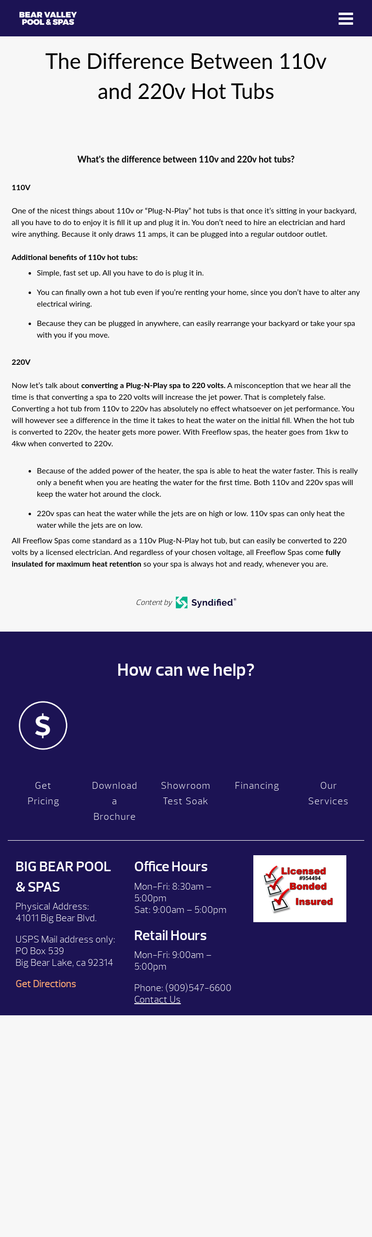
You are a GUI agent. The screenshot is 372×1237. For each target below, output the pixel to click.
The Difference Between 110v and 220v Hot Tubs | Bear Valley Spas (48, 18)
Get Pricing (44, 793)
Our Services (328, 793)
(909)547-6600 (198, 988)
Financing (257, 786)
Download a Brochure (115, 801)
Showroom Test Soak (186, 793)
